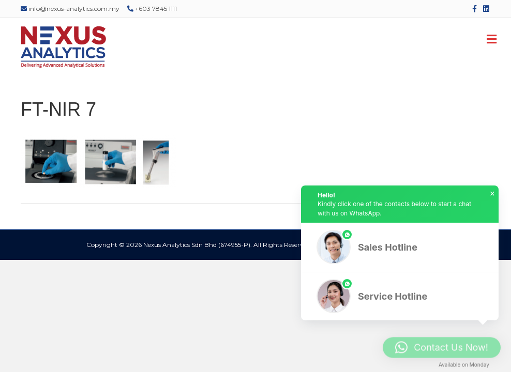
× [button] (492, 193)
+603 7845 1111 (152, 8)
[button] (400, 247)
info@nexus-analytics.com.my (70, 8)
